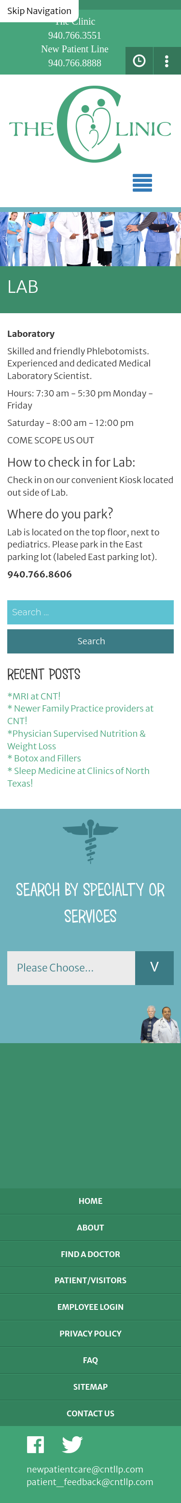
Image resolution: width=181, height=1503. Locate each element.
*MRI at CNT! (34, 696)
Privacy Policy (90, 1333)
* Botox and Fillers (44, 758)
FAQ (90, 1360)
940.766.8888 (74, 63)
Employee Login (90, 1307)
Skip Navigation (39, 10)
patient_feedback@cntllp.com (90, 1482)
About (90, 1227)
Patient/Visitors (90, 1280)
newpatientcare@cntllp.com (85, 1469)
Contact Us (90, 1413)
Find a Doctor (90, 1254)
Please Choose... (55, 967)
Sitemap (90, 1387)
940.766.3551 (74, 35)
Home (91, 1201)
